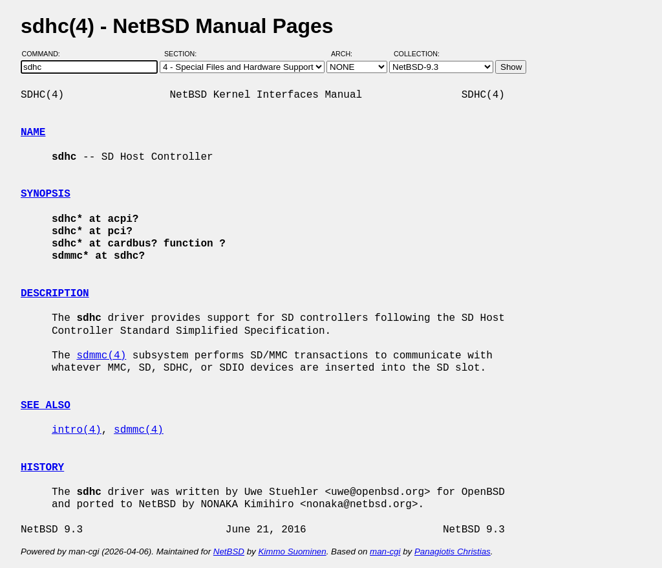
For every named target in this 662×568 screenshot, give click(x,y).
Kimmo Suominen (292, 551)
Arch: (347, 54)
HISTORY (42, 468)
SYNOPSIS (45, 194)
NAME (33, 133)
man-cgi (385, 551)
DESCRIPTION (55, 294)
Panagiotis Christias (452, 551)
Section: (183, 54)
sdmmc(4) (101, 356)
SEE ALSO (45, 406)
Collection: (417, 54)
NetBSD (228, 551)
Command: (45, 54)
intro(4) (76, 430)
